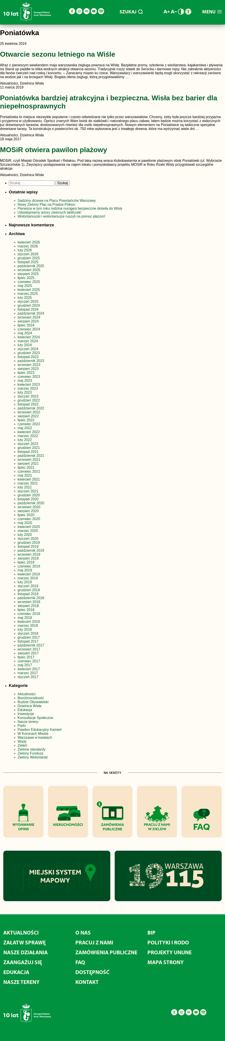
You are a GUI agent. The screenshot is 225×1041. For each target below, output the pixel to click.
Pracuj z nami (94, 942)
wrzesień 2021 (29, 459)
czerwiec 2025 (29, 282)
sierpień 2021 (28, 463)
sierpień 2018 (28, 606)
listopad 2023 (28, 357)
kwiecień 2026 (29, 242)
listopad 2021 (28, 452)
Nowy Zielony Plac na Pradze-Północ (46, 204)
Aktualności (27, 694)
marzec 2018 (28, 625)
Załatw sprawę (24, 942)
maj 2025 (25, 286)
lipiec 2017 (26, 657)
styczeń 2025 (28, 301)
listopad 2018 (28, 594)
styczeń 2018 (28, 633)
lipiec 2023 (26, 373)
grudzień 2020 (29, 495)
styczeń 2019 (28, 586)
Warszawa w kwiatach (35, 737)
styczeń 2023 (28, 396)
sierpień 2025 (28, 274)
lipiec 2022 (26, 420)
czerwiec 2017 (29, 661)
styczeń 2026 (28, 254)
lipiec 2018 (26, 610)
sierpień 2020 (28, 511)
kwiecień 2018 (29, 621)
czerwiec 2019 (29, 566)
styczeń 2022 (28, 444)
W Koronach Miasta (33, 733)
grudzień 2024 (29, 305)
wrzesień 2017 (29, 649)
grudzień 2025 (29, 258)
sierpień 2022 (28, 416)
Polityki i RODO (168, 942)
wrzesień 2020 (29, 507)
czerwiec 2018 (29, 614)
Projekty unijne (169, 952)
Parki (21, 726)
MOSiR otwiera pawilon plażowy (53, 150)
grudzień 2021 (29, 448)
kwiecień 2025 (29, 290)
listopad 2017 (28, 641)
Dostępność (92, 972)
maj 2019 (25, 570)
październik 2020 (31, 503)
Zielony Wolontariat (33, 757)
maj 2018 (25, 618)
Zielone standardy (31, 749)
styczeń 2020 (28, 538)
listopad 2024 (28, 309)
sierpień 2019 (28, 558)
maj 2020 (25, 523)
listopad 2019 (28, 546)
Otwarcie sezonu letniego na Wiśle (57, 54)
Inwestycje (26, 714)
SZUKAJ (131, 12)
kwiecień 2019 (29, 574)
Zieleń (22, 745)
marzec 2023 (28, 388)
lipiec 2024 (26, 325)
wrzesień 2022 (29, 412)
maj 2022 (25, 428)
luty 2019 (25, 582)
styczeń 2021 (28, 491)
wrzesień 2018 (29, 602)
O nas (83, 932)
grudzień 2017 (29, 637)
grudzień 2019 (29, 542)
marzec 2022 (28, 436)
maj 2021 (25, 475)
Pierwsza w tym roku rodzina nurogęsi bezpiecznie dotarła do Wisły (70, 208)
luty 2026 (25, 250)
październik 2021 (31, 455)
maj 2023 (25, 380)
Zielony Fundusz (30, 753)
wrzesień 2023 (29, 365)
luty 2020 (25, 535)
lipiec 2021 (26, 467)
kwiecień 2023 (29, 384)
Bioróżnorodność (31, 698)
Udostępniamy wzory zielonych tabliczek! (50, 212)
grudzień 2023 (29, 353)
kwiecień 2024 (29, 337)
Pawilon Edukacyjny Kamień (40, 729)
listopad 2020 (28, 499)
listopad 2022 (28, 404)
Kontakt (87, 981)
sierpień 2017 (28, 653)
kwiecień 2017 (29, 669)
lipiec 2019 (26, 562)
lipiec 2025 (26, 278)
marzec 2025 (28, 293)
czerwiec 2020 (29, 519)
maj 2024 (25, 333)
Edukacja (25, 710)
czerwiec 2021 (29, 471)
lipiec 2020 (26, 515)
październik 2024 (31, 313)
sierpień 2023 (28, 369)
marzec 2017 (28, 673)
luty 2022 (25, 440)
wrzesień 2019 (29, 554)
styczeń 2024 (28, 349)
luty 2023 (25, 392)
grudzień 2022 (29, 400)
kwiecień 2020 (29, 527)
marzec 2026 (28, 246)
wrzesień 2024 (29, 317)
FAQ (80, 962)
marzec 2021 (28, 483)
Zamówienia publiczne (106, 952)
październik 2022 (31, 408)
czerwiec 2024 (29, 329)
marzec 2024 (28, 341)
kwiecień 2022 (29, 432)
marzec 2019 (28, 578)
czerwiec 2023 (29, 376)
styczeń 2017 (28, 677)
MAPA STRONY (165, 962)
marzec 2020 (28, 531)
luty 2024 (25, 345)
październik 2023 (31, 361)
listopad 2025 (28, 262)
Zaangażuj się (22, 962)
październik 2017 (31, 645)
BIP (151, 932)
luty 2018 (25, 629)
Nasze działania (25, 952)
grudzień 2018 (29, 590)
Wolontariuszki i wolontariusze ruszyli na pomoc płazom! (61, 216)
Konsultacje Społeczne (35, 718)
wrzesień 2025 (29, 270)
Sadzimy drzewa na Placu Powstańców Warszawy (57, 200)
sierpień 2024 (28, 321)
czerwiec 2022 (29, 424)
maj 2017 (25, 665)
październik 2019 (31, 550)
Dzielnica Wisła (29, 706)
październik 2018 (31, 598)
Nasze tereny (28, 722)
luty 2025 (25, 297)
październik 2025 (31, 266)
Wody (22, 741)
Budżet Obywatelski (33, 702)
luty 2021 (25, 487)
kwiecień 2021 (29, 479)
